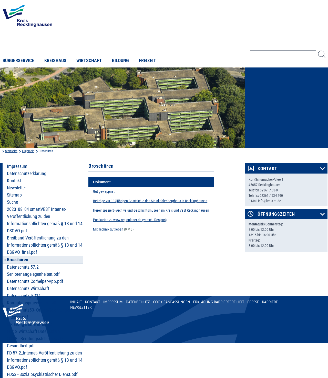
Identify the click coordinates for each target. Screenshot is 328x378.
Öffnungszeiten (276, 214)
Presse (253, 302)
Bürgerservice (18, 60)
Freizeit (147, 60)
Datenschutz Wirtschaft (28, 288)
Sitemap (14, 195)
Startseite (11, 151)
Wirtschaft (89, 60)
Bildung (120, 60)
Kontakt (14, 180)
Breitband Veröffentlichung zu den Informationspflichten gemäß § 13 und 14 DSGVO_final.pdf (45, 245)
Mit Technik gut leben (108, 229)
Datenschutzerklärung (26, 173)
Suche (12, 202)
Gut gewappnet (104, 191)
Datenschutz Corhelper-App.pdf (35, 281)
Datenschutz (138, 302)
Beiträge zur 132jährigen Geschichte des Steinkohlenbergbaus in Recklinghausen (150, 201)
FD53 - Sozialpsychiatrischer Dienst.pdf (42, 374)
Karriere (270, 302)
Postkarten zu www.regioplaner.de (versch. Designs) (130, 220)
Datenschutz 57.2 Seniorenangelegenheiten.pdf (33, 271)
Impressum (17, 166)
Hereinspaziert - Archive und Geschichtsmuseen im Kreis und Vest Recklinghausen (151, 210)
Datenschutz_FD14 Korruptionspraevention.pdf (32, 299)
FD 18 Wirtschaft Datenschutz (34, 331)
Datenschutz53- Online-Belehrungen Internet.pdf (39, 313)
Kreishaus (55, 60)
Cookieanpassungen (171, 302)
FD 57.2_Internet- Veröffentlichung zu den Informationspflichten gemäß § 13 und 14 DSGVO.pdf (45, 360)
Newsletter (16, 187)
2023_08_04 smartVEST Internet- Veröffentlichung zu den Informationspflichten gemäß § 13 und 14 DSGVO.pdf (45, 220)
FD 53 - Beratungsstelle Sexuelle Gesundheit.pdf (35, 342)
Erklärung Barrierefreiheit (29, 324)
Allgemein (28, 151)
